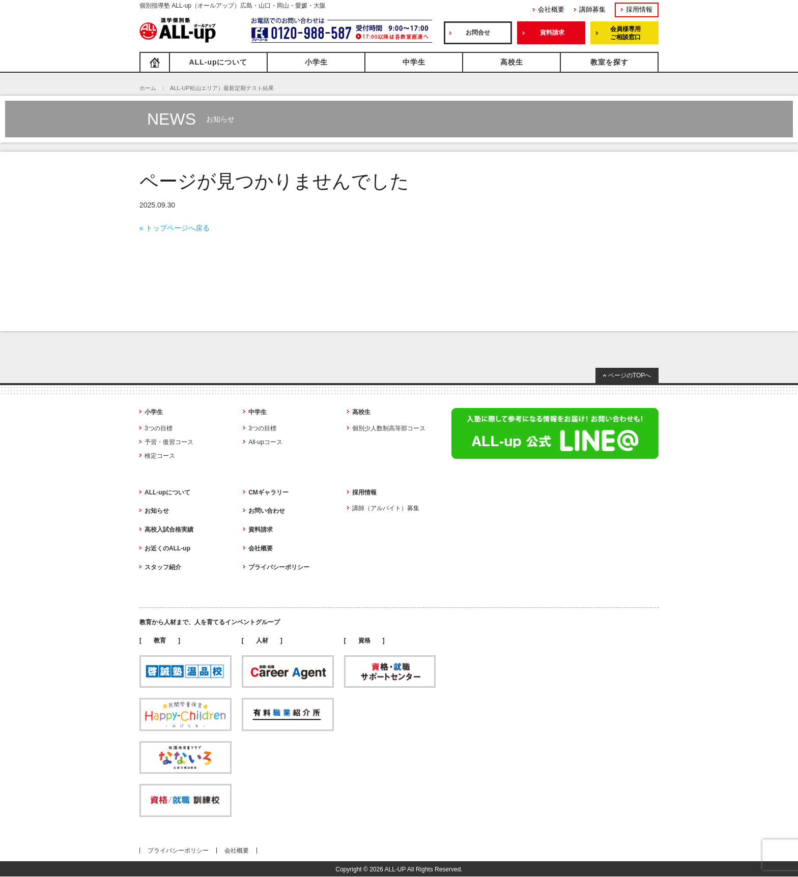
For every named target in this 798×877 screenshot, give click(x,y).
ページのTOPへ (629, 375)
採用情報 (639, 9)
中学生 (414, 62)
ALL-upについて (218, 62)
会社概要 (551, 9)
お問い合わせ (266, 510)
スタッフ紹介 (163, 567)
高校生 (511, 62)
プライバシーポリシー (278, 567)
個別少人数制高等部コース (388, 428)
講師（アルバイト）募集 (385, 508)
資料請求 (552, 32)
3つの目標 (159, 428)
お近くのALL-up (167, 548)
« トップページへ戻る (174, 228)
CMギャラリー (268, 492)
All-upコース (265, 442)
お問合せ (478, 32)
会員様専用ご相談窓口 (625, 33)
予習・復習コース (169, 442)
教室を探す (609, 62)
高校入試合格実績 (169, 529)
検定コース (160, 455)
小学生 (316, 62)
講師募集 (592, 9)
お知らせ (157, 510)
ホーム (147, 88)
